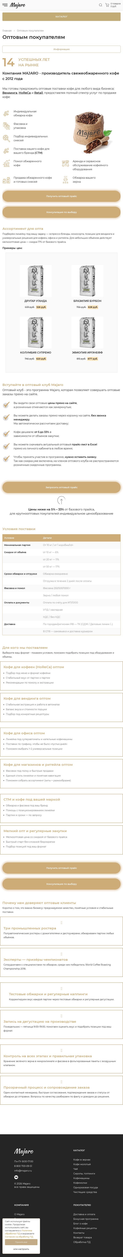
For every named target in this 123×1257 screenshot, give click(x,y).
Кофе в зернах (81, 1159)
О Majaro (19, 1214)
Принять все (21, 1242)
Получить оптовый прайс (61, 196)
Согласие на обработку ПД (19, 1237)
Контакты (78, 1232)
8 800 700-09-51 (23, 1166)
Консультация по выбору (61, 212)
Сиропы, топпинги (84, 1173)
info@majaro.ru (23, 1170)
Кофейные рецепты (85, 1228)
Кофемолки (80, 1182)
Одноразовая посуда (85, 1187)
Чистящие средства (85, 1192)
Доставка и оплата (84, 1214)
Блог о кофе (80, 1223)
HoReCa (25, 93)
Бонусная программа (85, 1219)
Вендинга (9, 93)
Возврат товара (82, 1237)
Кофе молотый (82, 1164)
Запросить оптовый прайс (62, 487)
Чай (75, 1169)
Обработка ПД (81, 1242)
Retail (38, 93)
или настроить (21, 1249)
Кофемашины (81, 1178)
